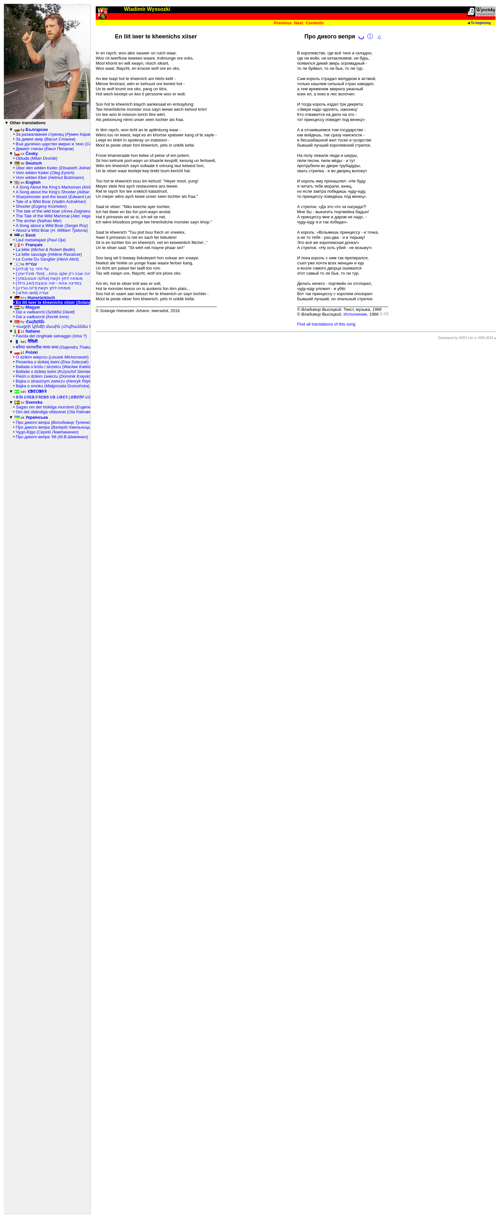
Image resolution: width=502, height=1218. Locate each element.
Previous (283, 22)
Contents (315, 22)
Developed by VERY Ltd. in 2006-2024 (465, 338)
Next (298, 22)
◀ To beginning (479, 23)
